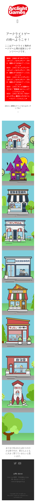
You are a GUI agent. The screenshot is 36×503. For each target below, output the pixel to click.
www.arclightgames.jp (18, 482)
